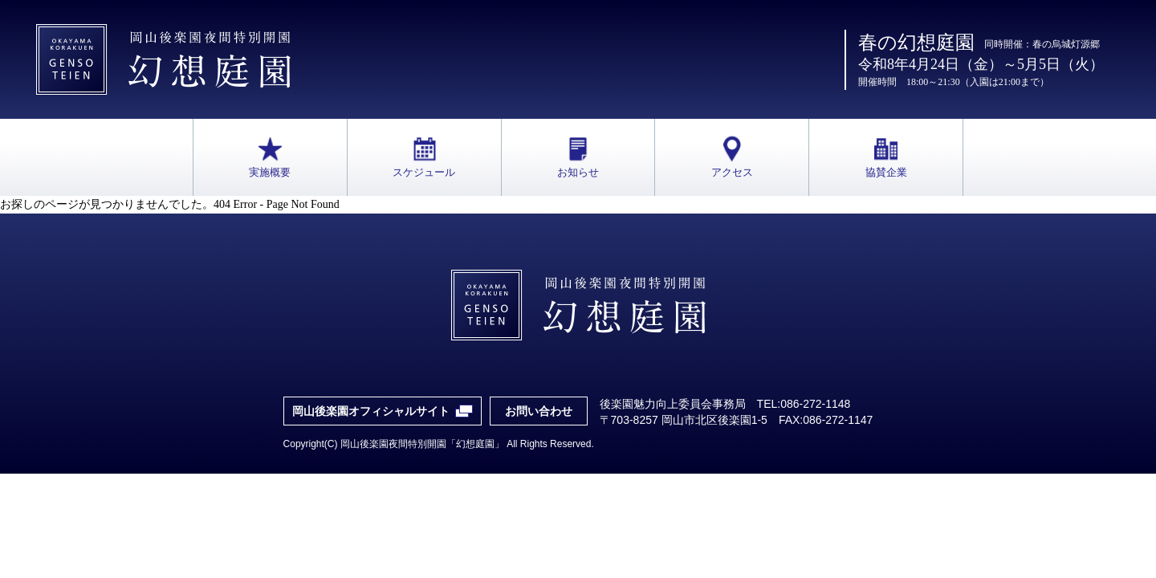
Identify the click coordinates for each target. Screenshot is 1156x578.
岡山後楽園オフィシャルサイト (371, 411)
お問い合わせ (538, 411)
